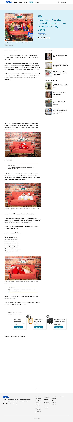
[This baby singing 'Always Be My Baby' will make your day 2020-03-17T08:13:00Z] (56, 56)
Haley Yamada (42, 33)
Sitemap (62, 396)
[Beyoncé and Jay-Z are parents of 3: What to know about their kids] (56, 86)
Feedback (46, 408)
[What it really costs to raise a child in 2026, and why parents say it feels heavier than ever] (56, 111)
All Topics (54, 404)
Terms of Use (38, 398)
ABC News (54, 398)
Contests (37, 396)
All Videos (54, 402)
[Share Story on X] (41, 38)
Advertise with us (38, 412)
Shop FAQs (54, 396)
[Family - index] (40, 16)
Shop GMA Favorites (14, 312)
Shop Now (19, 327)
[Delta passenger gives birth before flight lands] (56, 94)
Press (45, 405)
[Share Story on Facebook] (39, 38)
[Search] (58, 2)
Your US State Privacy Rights (46, 396)
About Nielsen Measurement (46, 403)
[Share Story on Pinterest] (44, 38)
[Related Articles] (23, 167)
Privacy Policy (38, 400)
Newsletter (63, 2)
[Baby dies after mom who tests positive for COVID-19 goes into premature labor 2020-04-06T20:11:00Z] (56, 73)
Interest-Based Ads (47, 400)
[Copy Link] (49, 38)
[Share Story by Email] (47, 38)
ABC (53, 400)
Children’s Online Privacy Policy (39, 408)
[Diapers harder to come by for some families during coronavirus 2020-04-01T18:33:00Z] (56, 65)
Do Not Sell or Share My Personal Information (38, 404)
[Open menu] (42, 2)
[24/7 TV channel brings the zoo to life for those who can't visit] (56, 103)
